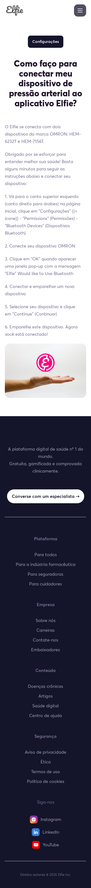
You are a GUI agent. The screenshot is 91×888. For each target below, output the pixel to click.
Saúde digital (45, 706)
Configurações (45, 41)
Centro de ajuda (45, 715)
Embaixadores (45, 649)
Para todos (45, 554)
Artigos (45, 696)
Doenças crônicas (45, 686)
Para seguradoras (45, 574)
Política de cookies (45, 781)
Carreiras (45, 630)
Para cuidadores (45, 584)
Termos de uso (45, 771)
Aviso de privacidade (45, 752)
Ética (46, 762)
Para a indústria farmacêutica (45, 564)
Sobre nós (46, 620)
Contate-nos (45, 640)
